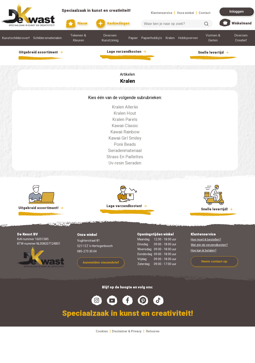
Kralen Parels (124, 119)
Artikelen (127, 74)
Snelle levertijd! (214, 209)
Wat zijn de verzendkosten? (209, 245)
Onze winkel (185, 13)
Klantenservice (161, 13)
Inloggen (237, 11)
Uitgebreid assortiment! (41, 208)
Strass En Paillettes (124, 157)
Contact (204, 13)
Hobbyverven (188, 38)
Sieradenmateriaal (125, 151)
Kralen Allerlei (125, 107)
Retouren (152, 331)
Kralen (170, 38)
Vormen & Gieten (213, 38)
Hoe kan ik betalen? (203, 250)
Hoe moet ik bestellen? (206, 239)
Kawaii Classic (125, 126)
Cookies (102, 331)
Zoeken (206, 24)
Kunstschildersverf (16, 38)
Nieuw (76, 23)
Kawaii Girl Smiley (124, 138)
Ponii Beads (125, 144)
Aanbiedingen (113, 23)
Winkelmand (242, 23)
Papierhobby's (151, 38)
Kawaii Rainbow (125, 132)
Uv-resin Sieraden (125, 163)
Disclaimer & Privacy (126, 331)
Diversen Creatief (241, 38)
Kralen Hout (125, 113)
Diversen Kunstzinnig (110, 38)
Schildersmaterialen (47, 38)
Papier (133, 38)
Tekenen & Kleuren (78, 38)
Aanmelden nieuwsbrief (101, 262)
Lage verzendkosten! (127, 206)
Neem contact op (214, 261)
